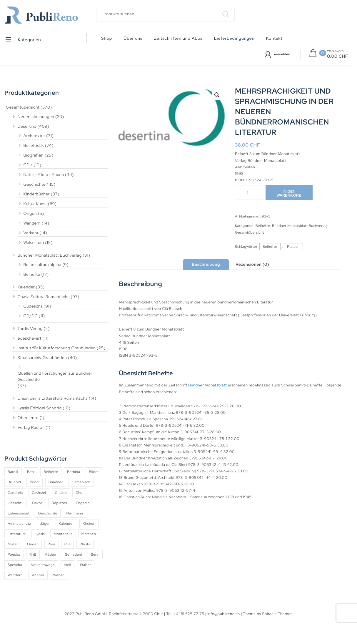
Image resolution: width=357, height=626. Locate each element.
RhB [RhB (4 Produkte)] (32, 554)
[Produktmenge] (249, 192)
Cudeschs (33, 306)
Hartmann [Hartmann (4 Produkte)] (74, 513)
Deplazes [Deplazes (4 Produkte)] (59, 503)
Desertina (27, 126)
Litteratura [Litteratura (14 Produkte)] (17, 534)
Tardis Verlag (30, 328)
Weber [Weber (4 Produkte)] (58, 575)
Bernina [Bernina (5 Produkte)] (73, 471)
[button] (217, 95)
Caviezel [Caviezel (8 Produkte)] (39, 492)
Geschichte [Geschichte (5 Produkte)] (47, 513)
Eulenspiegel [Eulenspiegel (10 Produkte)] (18, 513)
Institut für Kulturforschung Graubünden (57, 348)
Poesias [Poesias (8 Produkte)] (14, 554)
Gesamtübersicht (22, 107)
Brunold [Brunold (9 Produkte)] (14, 482)
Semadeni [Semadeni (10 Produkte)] (73, 554)
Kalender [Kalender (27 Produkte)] (66, 523)
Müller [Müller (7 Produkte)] (13, 544)
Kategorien (23, 39)
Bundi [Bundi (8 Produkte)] (34, 482)
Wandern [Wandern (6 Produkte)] (15, 575)
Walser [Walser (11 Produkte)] (85, 564)
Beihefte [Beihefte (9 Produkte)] (51, 471)
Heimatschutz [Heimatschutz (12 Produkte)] (19, 523)
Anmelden (282, 54)
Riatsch (293, 246)
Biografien (34, 155)
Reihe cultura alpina (42, 265)
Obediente (28, 418)
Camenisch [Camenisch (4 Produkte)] (81, 482)
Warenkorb (335, 51)
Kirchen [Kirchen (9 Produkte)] (89, 523)
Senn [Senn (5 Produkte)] (95, 554)
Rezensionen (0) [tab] (252, 264)
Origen (30, 213)
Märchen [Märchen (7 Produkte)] (88, 534)
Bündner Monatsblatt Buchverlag (50, 255)
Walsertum (34, 242)
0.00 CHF (337, 56)
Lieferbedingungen (234, 38)
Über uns (133, 38)
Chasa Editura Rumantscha (44, 297)
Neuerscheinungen (36, 116)
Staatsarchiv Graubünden (42, 358)
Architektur (34, 136)
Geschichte (35, 184)
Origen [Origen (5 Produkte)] (33, 544)
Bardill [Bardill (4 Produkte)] (13, 471)
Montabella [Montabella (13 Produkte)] (63, 534)
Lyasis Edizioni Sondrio (40, 408)
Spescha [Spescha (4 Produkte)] (15, 564)
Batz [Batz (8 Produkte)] (31, 471)
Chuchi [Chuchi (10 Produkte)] (61, 492)
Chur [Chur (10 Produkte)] (80, 492)
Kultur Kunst (35, 204)
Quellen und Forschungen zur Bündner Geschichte (55, 376)
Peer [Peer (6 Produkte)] (52, 544)
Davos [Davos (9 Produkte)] (37, 503)
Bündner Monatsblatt (207, 385)
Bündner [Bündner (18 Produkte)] (56, 482)
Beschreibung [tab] (206, 264)
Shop (106, 38)
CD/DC (31, 316)
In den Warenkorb (288, 193)
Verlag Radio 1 (31, 427)
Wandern (32, 223)
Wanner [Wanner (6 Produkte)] (37, 575)
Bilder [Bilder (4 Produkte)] (94, 471)
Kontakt (274, 38)
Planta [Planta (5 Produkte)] (85, 544)
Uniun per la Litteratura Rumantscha (53, 398)
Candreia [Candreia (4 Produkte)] (15, 492)
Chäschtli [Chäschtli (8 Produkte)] (15, 503)
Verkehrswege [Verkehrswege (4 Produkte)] (43, 564)
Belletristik (34, 145)
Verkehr (31, 233)
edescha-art (29, 338)
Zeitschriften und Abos (178, 38)
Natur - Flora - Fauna (44, 174)
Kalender (26, 287)
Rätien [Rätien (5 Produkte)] (50, 554)
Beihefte (32, 274)
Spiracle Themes (277, 613)
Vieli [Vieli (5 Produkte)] (67, 564)
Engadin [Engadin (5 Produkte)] (83, 503)
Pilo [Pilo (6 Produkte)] (67, 544)
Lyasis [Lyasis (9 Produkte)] (40, 534)
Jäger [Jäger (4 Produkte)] (45, 523)
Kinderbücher (37, 194)
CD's (28, 165)
